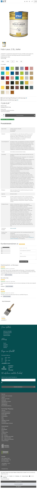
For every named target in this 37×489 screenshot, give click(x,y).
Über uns (3, 428)
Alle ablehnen (18, 486)
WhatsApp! (10, 370)
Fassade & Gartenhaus (5, 412)
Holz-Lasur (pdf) (13, 228)
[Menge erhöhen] (3, 114)
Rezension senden (23, 261)
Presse (2, 430)
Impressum (6, 473)
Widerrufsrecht (4, 403)
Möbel (2, 419)
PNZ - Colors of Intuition (6, 437)
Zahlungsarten (4, 404)
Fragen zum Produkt (5, 398)
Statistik (11, 476)
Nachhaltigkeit (4, 429)
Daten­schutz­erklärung (30, 472)
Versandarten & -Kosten (6, 401)
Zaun (2, 417)
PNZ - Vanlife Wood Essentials (7, 439)
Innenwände (3, 421)
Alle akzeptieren (18, 481)
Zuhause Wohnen (4, 440)
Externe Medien (25, 476)
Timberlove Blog (4, 432)
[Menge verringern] (3, 116)
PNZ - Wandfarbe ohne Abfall (7, 436)
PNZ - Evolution (4, 435)
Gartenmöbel (4, 414)
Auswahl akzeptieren (18, 484)
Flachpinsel (3, 317)
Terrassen (3, 410)
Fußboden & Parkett (5, 420)
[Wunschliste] (32, 1)
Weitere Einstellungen (5, 479)
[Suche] (29, 1)
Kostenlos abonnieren (24, 386)
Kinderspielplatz (4, 416)
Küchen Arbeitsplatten (5, 413)
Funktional (5, 477)
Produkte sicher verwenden (6, 395)
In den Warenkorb (25, 115)
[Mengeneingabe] (2, 115)
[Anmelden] (27, 1)
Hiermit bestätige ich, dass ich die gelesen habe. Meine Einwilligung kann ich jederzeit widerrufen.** (18, 383)
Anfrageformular (4, 468)
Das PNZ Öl (3, 433)
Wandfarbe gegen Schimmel (7, 423)
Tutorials (3, 397)
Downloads (3, 400)
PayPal (32, 476)
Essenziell (5, 476)
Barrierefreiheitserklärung (6, 405)
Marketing (17, 476)
